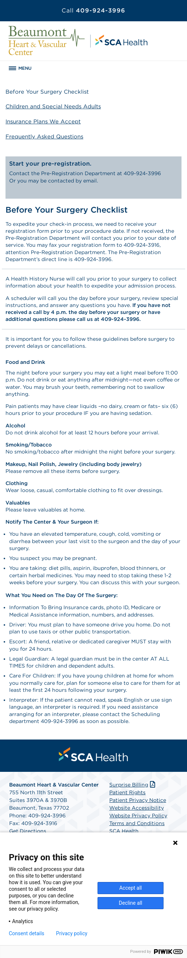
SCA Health (124, 831)
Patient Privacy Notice (137, 800)
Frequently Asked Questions (44, 136)
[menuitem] (93, 754)
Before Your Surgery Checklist (47, 91)
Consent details (26, 933)
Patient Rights (127, 792)
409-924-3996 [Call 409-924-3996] (93, 10)
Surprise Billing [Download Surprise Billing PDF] (133, 785)
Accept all (130, 888)
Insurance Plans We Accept (43, 121)
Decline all (130, 903)
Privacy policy (71, 933)
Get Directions (27, 831)
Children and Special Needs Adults (53, 106)
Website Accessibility (136, 808)
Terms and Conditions (137, 823)
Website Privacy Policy (138, 815)
